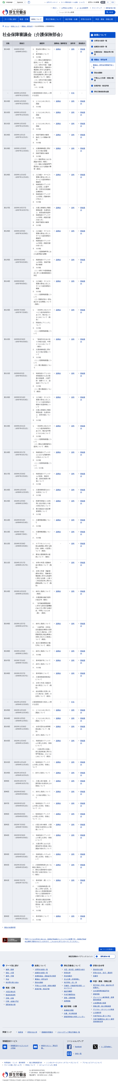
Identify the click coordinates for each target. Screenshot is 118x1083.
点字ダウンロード (52, 2)
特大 (113, 2)
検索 (111, 12)
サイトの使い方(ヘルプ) (12, 1065)
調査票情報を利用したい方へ (74, 1016)
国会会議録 (98, 73)
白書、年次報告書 (70, 1013)
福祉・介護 (10, 973)
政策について (100, 35)
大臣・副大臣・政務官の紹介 (74, 969)
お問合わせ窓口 (67, 8)
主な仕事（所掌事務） (72, 979)
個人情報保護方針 (35, 1062)
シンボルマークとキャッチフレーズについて (62, 1062)
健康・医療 (10, 969)
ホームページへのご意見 (48, 1065)
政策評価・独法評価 (101, 86)
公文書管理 (97, 1012)
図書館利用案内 (47, 1032)
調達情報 (96, 994)
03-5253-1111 (42, 1075)
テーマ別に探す (12, 965)
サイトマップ (97, 8)
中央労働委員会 (69, 994)
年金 (7, 979)
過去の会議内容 (10, 927)
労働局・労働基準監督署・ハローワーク (74, 987)
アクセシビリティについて (92, 1062)
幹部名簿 (67, 973)
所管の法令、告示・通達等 (102, 973)
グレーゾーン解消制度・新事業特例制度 (103, 998)
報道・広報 (10, 988)
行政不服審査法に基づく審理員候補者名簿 (103, 1020)
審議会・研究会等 (100, 60)
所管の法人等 (32, 1032)
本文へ (55, 8)
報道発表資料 (10, 995)
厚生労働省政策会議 (101, 92)
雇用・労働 (10, 976)
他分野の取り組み (12, 982)
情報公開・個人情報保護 (102, 1006)
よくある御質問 (82, 8)
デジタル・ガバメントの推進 (103, 1009)
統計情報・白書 (70, 1006)
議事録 (58, 49)
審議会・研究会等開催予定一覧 (103, 66)
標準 (102, 2)
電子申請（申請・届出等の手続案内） (103, 986)
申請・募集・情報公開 (102, 981)
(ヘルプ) (81, 2)
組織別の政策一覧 (100, 47)
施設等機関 (68, 991)
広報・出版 (10, 998)
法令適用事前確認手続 (101, 991)
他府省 (20, 1032)
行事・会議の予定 (12, 1001)
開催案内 (82, 50)
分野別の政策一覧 (100, 41)
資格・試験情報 (69, 998)
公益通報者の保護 (99, 1003)
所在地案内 (68, 976)
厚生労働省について (72, 965)
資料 (73, 49)
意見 (73, 93)
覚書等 (95, 976)
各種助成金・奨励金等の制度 (104, 53)
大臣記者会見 (10, 991)
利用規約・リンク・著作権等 (14, 1062)
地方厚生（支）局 (70, 982)
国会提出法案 (98, 969)
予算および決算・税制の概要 (104, 79)
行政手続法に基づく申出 (102, 1016)
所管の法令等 (98, 965)
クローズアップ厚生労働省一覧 (68, 1032)
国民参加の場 (110, 8)
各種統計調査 (69, 1010)
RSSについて (30, 1065)
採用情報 (67, 1001)
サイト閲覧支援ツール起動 (69, 2)
